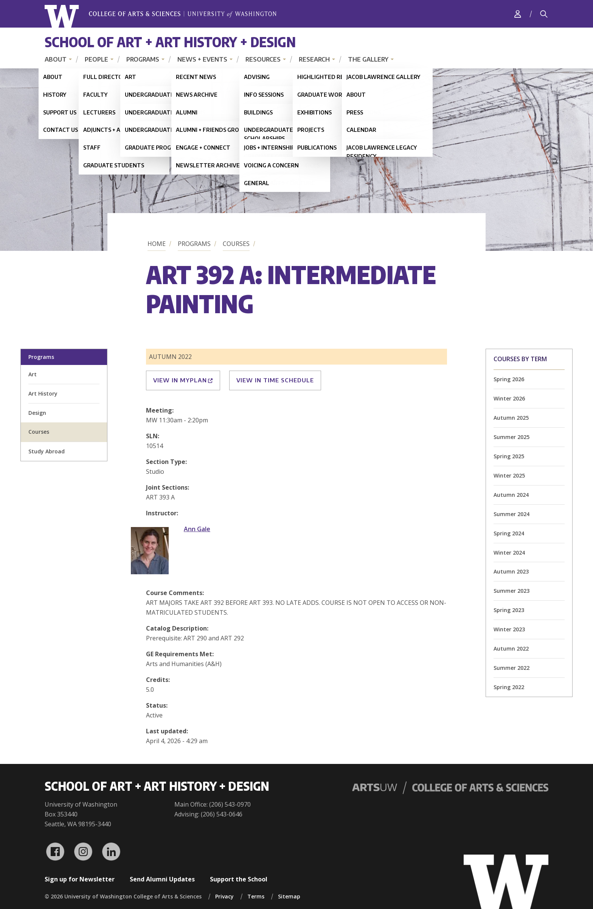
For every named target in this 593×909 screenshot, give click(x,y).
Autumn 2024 (511, 494)
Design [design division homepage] (37, 412)
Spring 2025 (509, 456)
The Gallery (368, 59)
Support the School (238, 879)
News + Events (202, 59)
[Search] (543, 14)
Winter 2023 (509, 629)
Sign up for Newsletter (80, 879)
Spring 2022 (509, 687)
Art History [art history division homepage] (42, 393)
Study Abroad (46, 451)
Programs (142, 59)
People (96, 59)
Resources (263, 59)
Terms (255, 896)
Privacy (224, 896)
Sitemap (289, 896)
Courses (236, 244)
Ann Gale (197, 529)
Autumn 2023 (511, 571)
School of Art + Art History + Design (170, 41)
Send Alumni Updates (162, 879)
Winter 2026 (509, 398)
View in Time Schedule (275, 380)
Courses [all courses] (38, 431)
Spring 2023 (509, 610)
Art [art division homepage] (32, 374)
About (56, 59)
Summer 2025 (511, 437)
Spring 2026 (509, 379)
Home (156, 244)
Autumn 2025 (511, 417)
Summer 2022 (511, 667)
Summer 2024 (511, 514)
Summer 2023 (511, 590)
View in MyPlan (183, 380)
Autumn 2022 (511, 648)
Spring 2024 (509, 533)
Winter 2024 (509, 552)
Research (314, 59)
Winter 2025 (509, 475)
